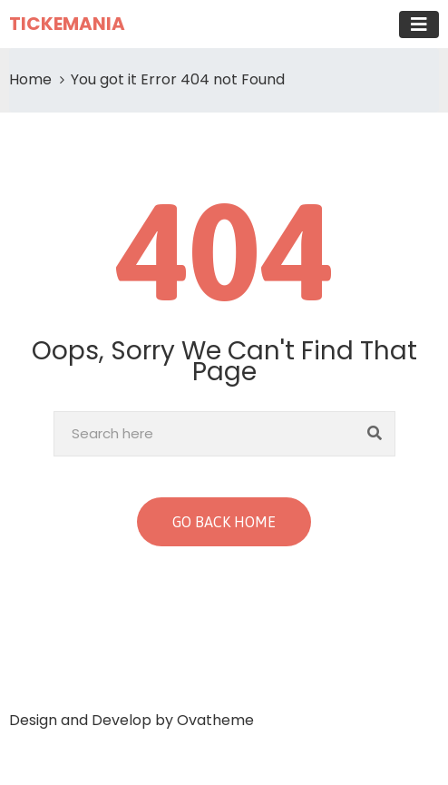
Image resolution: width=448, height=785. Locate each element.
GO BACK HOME (224, 522)
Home (30, 79)
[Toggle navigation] (419, 24)
